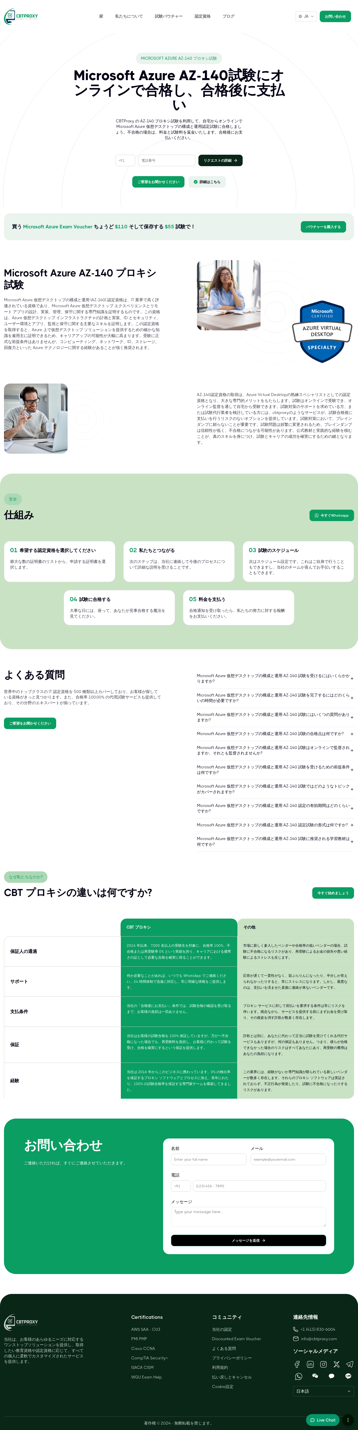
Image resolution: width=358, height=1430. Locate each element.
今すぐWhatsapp (332, 515)
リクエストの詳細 (220, 160)
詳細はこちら (207, 182)
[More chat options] (348, 1420)
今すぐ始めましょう (333, 893)
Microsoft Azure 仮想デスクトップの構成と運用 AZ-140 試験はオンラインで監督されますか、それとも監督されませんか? (275, 750)
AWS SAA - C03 (145, 1329)
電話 (175, 1175)
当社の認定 (222, 1329)
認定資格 (203, 16)
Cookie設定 (222, 1386)
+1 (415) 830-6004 (314, 1329)
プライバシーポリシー (232, 1358)
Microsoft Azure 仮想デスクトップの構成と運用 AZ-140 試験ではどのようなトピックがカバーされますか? (275, 789)
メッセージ (181, 1202)
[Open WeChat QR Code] (315, 1376)
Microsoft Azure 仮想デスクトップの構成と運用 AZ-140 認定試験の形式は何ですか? (275, 825)
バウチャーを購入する (323, 227)
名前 (175, 1148)
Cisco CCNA (143, 1348)
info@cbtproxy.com (319, 1338)
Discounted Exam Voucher (236, 1338)
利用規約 (220, 1367)
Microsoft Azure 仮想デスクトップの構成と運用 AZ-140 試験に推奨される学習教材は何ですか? (275, 841)
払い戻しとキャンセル (232, 1377)
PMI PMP (139, 1338)
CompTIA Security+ (149, 1358)
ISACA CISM (142, 1367)
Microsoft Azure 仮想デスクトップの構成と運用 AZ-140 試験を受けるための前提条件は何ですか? (275, 770)
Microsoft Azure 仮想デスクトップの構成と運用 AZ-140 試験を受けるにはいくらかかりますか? (275, 678)
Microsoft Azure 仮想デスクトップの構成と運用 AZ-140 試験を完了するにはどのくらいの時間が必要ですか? (275, 698)
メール (257, 1148)
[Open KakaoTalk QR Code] (331, 1376)
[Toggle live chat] (323, 1420)
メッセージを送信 (249, 1240)
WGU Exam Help (146, 1377)
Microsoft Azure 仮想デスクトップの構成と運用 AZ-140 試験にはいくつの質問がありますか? (275, 717)
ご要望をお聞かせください (158, 182)
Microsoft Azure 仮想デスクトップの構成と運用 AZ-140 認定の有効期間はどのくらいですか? (275, 808)
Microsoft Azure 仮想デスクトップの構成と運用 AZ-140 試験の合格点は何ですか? (275, 733)
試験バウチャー (169, 16)
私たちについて (129, 16)
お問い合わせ (335, 16)
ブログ (228, 16)
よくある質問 (224, 1348)
